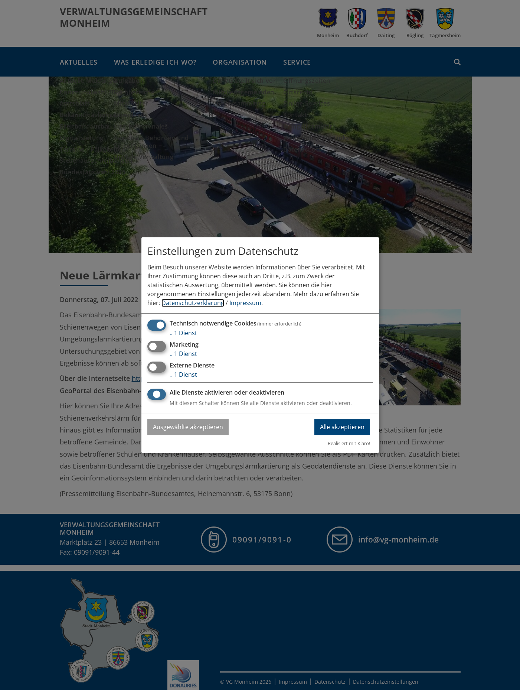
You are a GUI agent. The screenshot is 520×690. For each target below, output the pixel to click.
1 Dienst (183, 333)
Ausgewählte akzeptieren (188, 427)
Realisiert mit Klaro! (349, 443)
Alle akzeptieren (342, 427)
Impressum (245, 303)
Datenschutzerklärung (192, 303)
